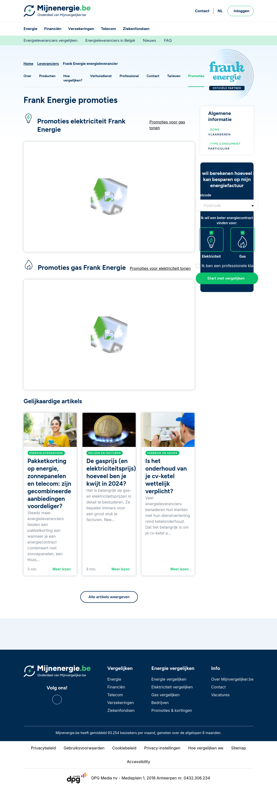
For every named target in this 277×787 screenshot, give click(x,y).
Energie (30, 28)
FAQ (168, 40)
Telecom (108, 28)
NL (220, 11)
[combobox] (227, 205)
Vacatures (220, 694)
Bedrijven (160, 702)
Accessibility (138, 761)
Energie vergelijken (168, 679)
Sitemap (238, 748)
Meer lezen (61, 569)
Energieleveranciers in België (110, 40)
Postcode (203, 195)
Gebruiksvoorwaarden (84, 748)
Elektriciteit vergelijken (172, 687)
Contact (202, 11)
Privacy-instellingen (162, 748)
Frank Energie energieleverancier (90, 63)
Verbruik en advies (162, 453)
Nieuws (149, 40)
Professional (129, 76)
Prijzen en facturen (104, 453)
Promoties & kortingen (171, 710)
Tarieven (173, 76)
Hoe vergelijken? (72, 78)
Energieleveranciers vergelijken (51, 40)
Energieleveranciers (46, 453)
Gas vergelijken (165, 694)
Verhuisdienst (101, 76)
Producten (47, 76)
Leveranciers (48, 63)
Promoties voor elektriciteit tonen (160, 268)
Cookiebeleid (124, 748)
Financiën (53, 28)
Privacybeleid (43, 748)
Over (27, 76)
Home (28, 63)
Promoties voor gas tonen (167, 125)
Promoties (196, 76)
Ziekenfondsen (136, 28)
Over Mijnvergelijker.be (232, 679)
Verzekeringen (81, 28)
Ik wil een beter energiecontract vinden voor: (227, 220)
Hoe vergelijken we (205, 748)
